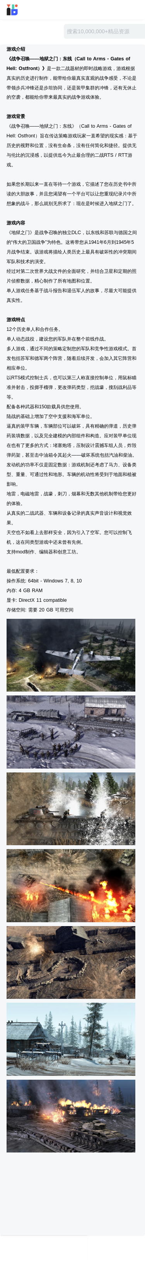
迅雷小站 (22, 10)
